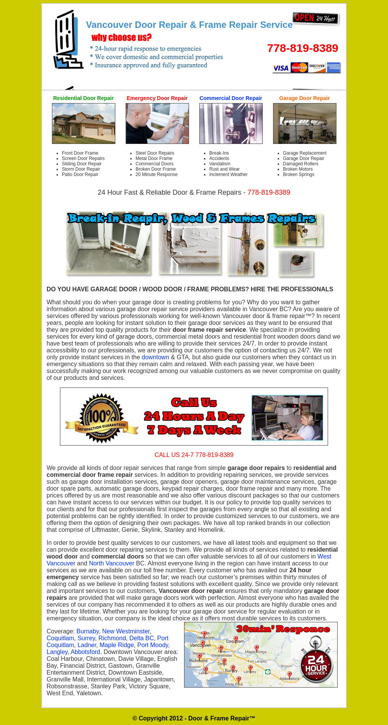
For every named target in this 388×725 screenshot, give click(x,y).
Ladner (87, 645)
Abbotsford (85, 652)
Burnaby (87, 631)
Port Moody (152, 645)
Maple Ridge (117, 645)
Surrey (86, 638)
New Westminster (126, 631)
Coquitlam (60, 638)
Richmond (112, 638)
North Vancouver (111, 563)
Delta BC (141, 638)
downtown (155, 357)
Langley (57, 652)
